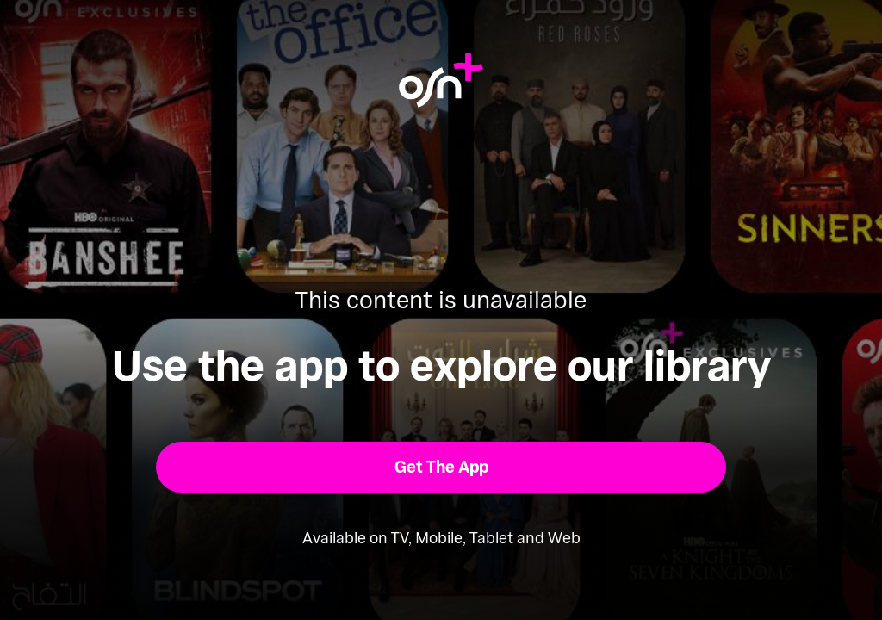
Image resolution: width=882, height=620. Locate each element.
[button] (441, 467)
